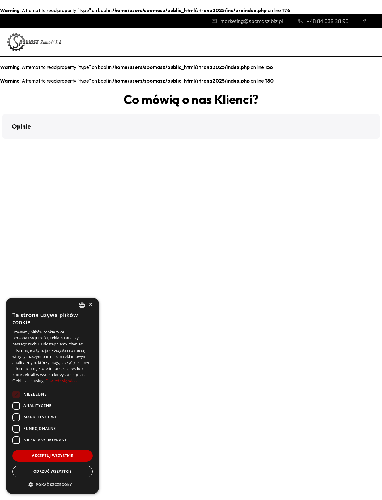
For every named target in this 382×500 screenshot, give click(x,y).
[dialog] (52, 396)
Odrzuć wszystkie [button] (52, 471)
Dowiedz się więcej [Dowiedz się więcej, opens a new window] (63, 380)
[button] (5, 145)
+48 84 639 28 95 (328, 21)
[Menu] (365, 40)
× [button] (90, 305)
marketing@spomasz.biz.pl (251, 21)
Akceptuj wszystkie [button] (52, 455)
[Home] (34, 42)
